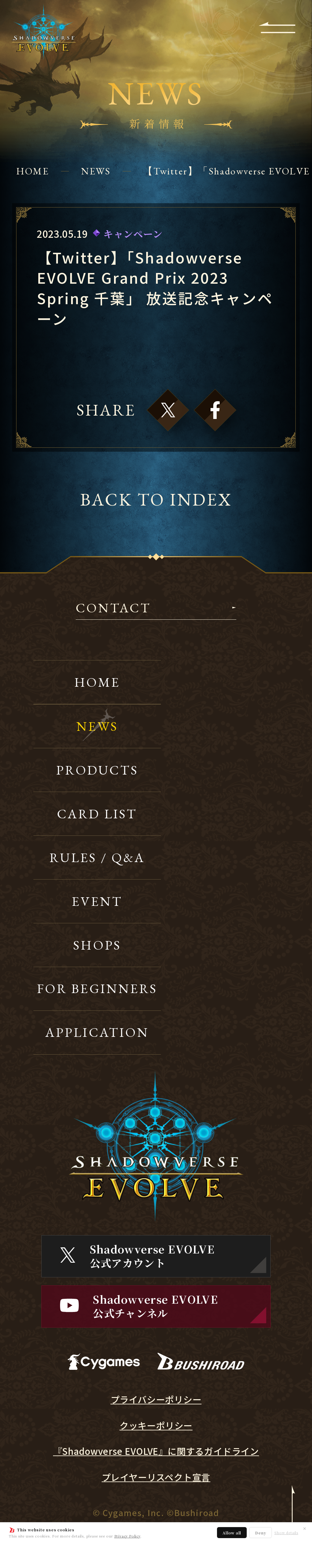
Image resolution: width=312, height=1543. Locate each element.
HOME (32, 171)
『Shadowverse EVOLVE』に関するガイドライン (156, 1451)
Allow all (232, 1532)
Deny (260, 1532)
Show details (286, 1533)
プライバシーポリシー (156, 1399)
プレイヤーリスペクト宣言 (156, 1477)
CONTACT (113, 608)
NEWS (95, 171)
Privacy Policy (127, 1536)
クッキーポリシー (156, 1425)
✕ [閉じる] (304, 1528)
